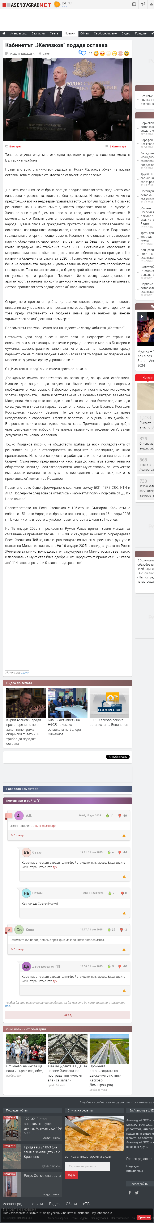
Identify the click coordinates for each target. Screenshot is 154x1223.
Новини (70, 33)
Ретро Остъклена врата (42, 1176)
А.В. (29, 815)
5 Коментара (118, 146)
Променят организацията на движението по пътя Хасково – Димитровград (105, 1075)
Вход (68, 1015)
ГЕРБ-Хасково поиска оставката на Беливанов (109, 722)
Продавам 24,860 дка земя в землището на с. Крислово (42, 1152)
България (15, 146)
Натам (37, 893)
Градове (140, 33)
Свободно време (105, 33)
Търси (71, 1175)
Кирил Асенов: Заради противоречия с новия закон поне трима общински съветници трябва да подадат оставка (23, 732)
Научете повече (101, 1213)
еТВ (86, 1203)
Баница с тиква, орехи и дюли (88, 1156)
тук (55, 867)
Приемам (144, 1217)
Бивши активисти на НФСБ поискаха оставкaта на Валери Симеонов (64, 727)
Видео (54, 1203)
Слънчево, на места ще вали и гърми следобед (24, 1068)
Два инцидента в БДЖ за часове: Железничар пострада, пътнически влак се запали (67, 1073)
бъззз (37, 852)
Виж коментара (45, 826)
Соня (30, 929)
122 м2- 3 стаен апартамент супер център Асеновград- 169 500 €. (43, 1126)
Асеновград (13, 1203)
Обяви (71, 1203)
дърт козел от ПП (46, 966)
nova (24, 672)
